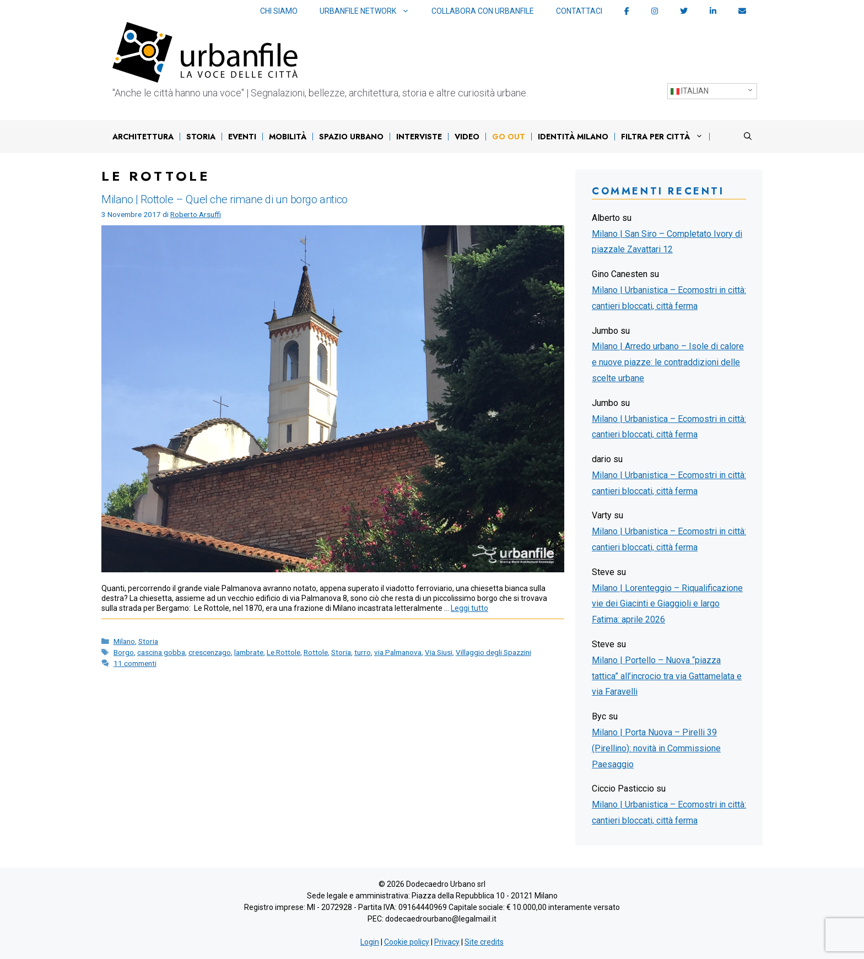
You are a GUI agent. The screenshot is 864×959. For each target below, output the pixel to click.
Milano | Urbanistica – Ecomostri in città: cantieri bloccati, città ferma (669, 298)
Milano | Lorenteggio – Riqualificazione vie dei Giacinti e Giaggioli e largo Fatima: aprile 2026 (667, 604)
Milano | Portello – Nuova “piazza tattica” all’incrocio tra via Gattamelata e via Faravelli (667, 676)
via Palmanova (398, 652)
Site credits (484, 942)
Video (467, 136)
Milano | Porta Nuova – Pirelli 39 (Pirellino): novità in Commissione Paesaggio (656, 748)
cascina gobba (161, 652)
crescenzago (209, 652)
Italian (690, 91)
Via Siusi (438, 652)
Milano (124, 641)
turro (362, 652)
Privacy (447, 942)
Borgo (124, 652)
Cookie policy (406, 942)
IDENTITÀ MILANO (573, 136)
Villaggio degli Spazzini (493, 652)
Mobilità (287, 136)
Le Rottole (283, 652)
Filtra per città (665, 136)
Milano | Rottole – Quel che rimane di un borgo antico (224, 199)
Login (369, 942)
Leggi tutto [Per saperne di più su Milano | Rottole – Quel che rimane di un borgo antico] (469, 608)
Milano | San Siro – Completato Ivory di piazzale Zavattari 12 (667, 242)
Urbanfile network (370, 11)
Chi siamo (279, 11)
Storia (200, 136)
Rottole (316, 652)
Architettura (143, 136)
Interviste (419, 136)
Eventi (242, 136)
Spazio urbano (351, 136)
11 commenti (135, 663)
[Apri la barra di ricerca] (747, 136)
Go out (508, 136)
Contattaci (579, 11)
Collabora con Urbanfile (482, 11)
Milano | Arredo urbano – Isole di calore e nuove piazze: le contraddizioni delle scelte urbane (668, 362)
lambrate (248, 652)
